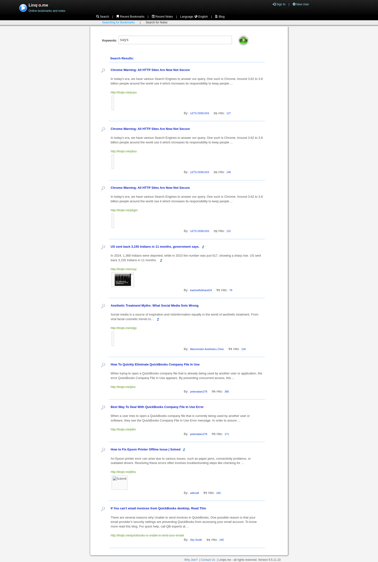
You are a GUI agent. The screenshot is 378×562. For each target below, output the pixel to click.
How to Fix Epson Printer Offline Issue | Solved (146, 449)
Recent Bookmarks (130, 16)
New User (301, 4)
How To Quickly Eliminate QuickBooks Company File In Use (155, 364)
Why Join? (191, 560)
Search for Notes (157, 22)
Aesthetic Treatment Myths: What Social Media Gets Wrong (155, 305)
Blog (219, 16)
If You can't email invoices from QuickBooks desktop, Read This (158, 508)
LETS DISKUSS (199, 113)
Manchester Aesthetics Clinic (207, 349)
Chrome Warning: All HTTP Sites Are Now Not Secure (150, 70)
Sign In (279, 4)
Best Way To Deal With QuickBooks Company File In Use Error (157, 407)
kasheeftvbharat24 (201, 290)
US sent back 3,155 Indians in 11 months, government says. (155, 246)
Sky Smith (196, 539)
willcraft (194, 493)
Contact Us (208, 560)
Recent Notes (162, 16)
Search (102, 16)
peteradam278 (198, 391)
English (201, 16)
